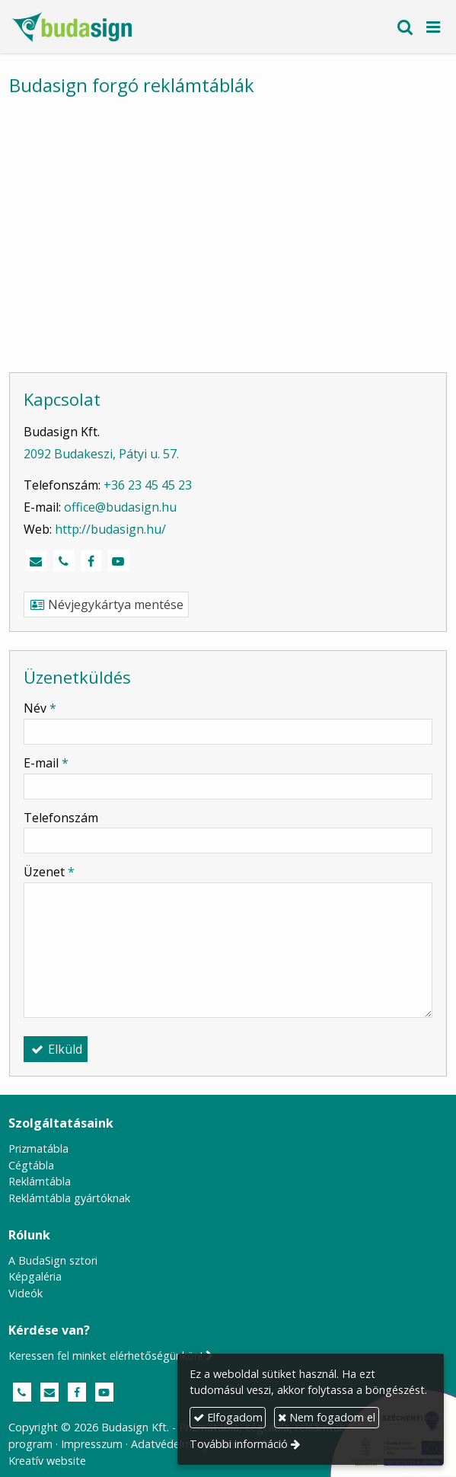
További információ (239, 1444)
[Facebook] (90, 561)
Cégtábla (31, 1165)
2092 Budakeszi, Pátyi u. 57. (101, 453)
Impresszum (92, 1444)
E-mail (46, 762)
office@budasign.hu (120, 507)
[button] (433, 26)
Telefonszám (61, 817)
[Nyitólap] (71, 26)
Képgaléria (35, 1276)
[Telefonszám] (63, 561)
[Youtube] (118, 561)
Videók (25, 1293)
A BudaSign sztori (52, 1260)
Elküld (55, 1049)
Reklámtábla (39, 1181)
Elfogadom (228, 1417)
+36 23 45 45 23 (148, 485)
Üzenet (49, 871)
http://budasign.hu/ (110, 529)
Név (40, 708)
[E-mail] (36, 561)
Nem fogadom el (326, 1417)
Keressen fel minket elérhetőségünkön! (110, 1355)
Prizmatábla (38, 1148)
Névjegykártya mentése (106, 604)
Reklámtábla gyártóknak (69, 1198)
